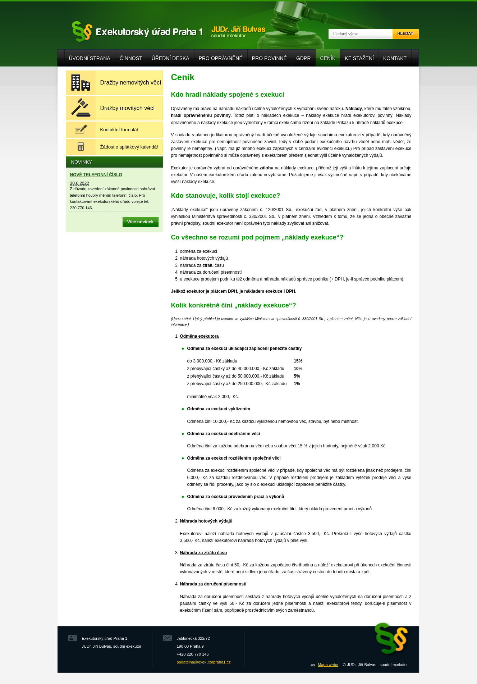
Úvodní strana (89, 58)
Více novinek (140, 221)
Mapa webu (328, 664)
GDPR (303, 58)
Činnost (131, 58)
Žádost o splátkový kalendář (129, 147)
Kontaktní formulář (119, 129)
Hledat (405, 33)
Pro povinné (269, 58)
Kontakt (395, 58)
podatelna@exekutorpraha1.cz (204, 662)
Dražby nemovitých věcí (130, 82)
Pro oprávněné (221, 58)
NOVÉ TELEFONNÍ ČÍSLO (96, 174)
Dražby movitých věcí (127, 108)
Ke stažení (359, 58)
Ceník (328, 58)
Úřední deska (170, 58)
